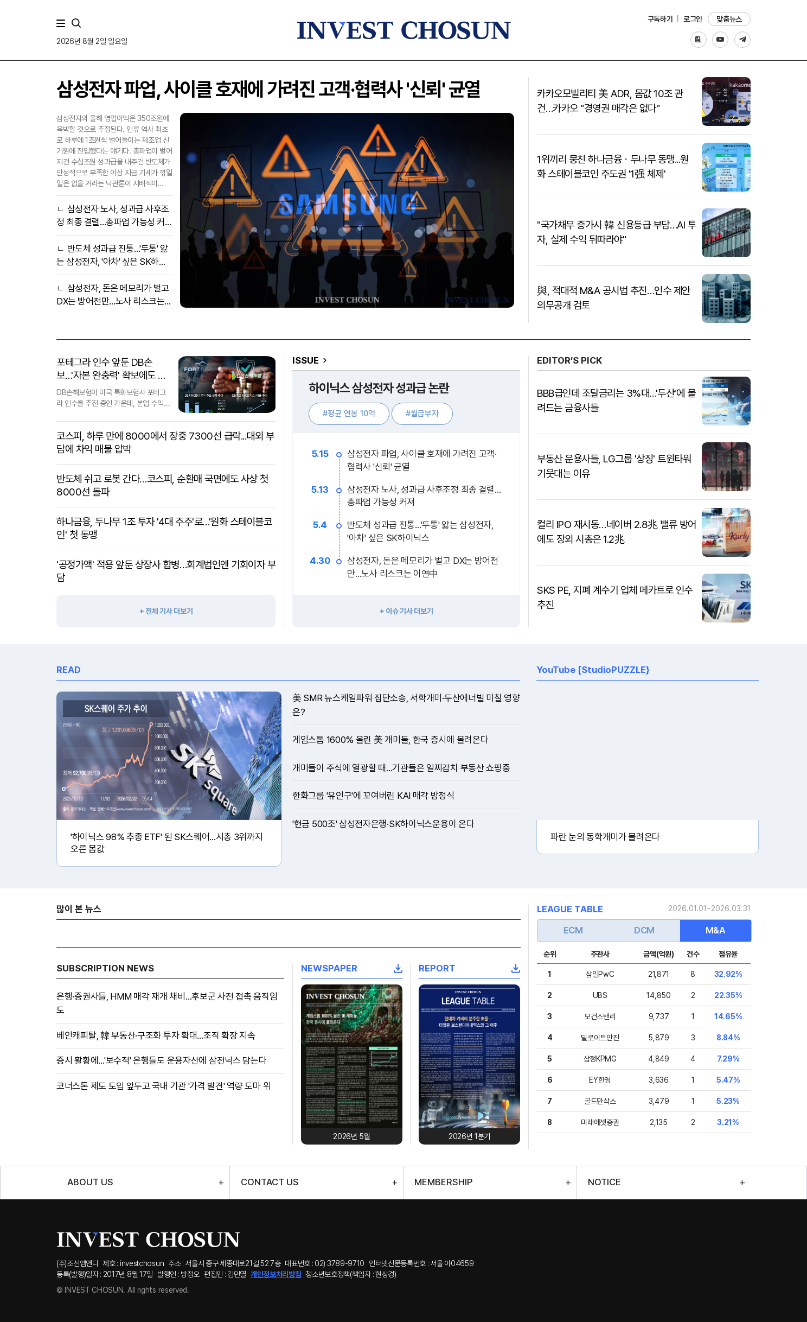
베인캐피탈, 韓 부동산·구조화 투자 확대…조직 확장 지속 (155, 1035)
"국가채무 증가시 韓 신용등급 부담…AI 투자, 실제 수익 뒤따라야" (616, 232)
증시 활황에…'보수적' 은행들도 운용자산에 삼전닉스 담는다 (161, 1060)
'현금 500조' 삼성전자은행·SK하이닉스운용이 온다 (383, 823)
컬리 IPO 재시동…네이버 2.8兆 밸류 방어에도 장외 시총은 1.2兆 (616, 531)
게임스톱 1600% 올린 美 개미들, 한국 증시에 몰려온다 (390, 739)
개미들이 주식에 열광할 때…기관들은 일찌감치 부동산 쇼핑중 (401, 767)
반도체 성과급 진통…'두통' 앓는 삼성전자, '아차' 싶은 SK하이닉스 (112, 255)
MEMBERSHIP (443, 1182)
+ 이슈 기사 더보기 (406, 611)
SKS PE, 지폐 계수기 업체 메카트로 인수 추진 (615, 597)
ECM (573, 930)
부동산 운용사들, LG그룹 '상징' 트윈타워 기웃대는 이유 (614, 466)
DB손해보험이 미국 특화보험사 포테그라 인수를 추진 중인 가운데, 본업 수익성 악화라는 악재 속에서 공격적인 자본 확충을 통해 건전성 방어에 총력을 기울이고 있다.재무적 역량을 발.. (113, 398)
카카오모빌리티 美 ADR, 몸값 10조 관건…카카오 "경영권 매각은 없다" (610, 101)
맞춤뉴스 (729, 19)
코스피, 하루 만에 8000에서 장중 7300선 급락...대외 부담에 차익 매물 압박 (165, 442)
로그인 (692, 19)
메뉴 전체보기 (62, 23)
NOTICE (604, 1182)
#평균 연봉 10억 (349, 413)
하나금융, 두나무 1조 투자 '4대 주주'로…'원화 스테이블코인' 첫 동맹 (164, 528)
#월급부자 (422, 413)
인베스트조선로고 (403, 30)
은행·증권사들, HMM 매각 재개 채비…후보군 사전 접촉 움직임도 (167, 1003)
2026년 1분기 (469, 1136)
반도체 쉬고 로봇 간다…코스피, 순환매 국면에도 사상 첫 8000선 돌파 (162, 485)
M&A (716, 930)
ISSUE (305, 360)
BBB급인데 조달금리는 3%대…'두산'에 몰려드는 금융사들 (616, 400)
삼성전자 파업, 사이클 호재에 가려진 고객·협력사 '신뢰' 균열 (268, 89)
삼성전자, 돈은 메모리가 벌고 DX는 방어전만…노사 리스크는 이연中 (112, 295)
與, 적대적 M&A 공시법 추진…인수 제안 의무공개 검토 (613, 298)
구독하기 (660, 19)
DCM (644, 930)
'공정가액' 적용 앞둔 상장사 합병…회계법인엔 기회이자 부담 (166, 571)
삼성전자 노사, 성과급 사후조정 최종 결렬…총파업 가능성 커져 (112, 216)
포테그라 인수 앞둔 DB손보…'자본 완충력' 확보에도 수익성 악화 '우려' (111, 369)
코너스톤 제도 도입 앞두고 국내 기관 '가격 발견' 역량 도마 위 (163, 1086)
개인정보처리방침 (276, 1274)
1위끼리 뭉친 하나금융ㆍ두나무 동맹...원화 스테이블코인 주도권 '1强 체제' (613, 166)
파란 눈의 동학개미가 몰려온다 (605, 836)
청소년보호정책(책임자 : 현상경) (350, 1274)
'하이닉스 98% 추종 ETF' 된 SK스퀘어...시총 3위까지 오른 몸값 (167, 842)
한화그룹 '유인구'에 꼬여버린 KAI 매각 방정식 (373, 795)
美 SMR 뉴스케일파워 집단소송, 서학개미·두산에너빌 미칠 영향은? (406, 704)
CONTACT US (270, 1182)
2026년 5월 (351, 1136)
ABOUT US (90, 1182)
